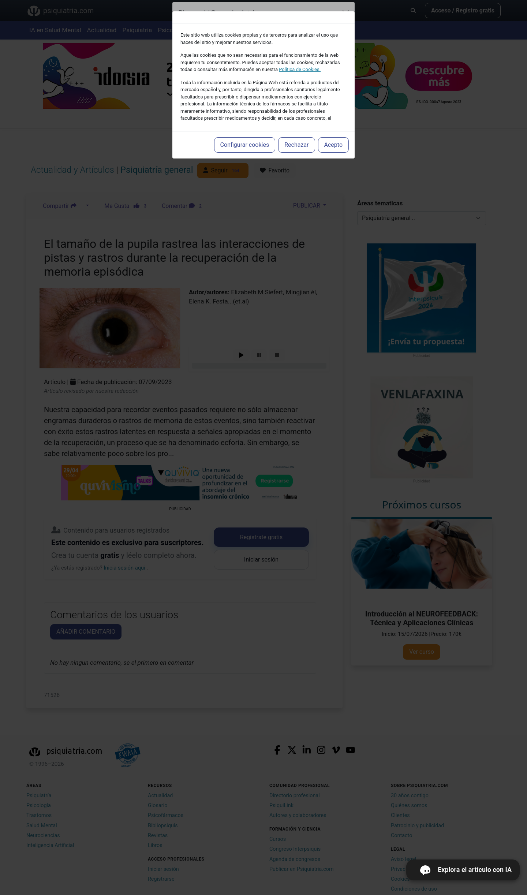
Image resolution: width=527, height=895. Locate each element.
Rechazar (296, 144)
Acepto (333, 144)
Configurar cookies (244, 144)
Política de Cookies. (300, 69)
